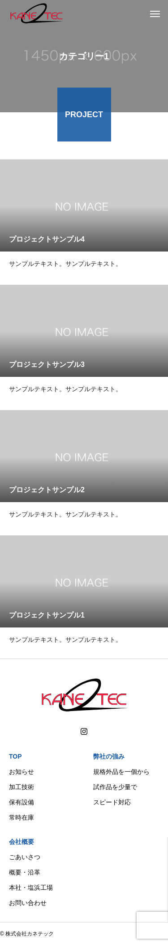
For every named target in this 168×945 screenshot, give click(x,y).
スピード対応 (112, 802)
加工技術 (21, 786)
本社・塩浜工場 (31, 887)
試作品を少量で (115, 786)
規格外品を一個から (121, 771)
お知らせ (21, 771)
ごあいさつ (24, 857)
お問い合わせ (28, 902)
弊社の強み (109, 756)
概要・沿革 (24, 872)
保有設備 (21, 802)
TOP (15, 756)
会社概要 (21, 841)
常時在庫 (21, 817)
